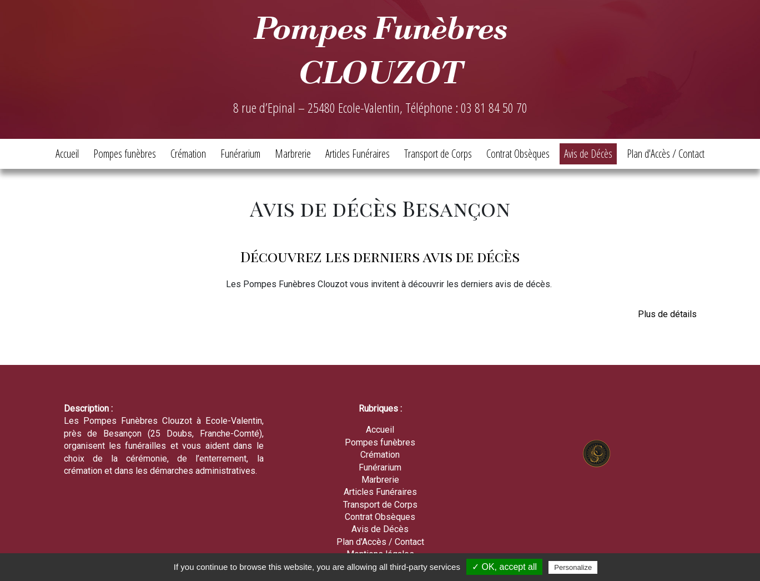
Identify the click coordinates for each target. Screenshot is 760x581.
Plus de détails (667, 314)
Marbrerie (293, 153)
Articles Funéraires (357, 153)
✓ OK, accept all (504, 567)
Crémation (188, 153)
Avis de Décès (588, 153)
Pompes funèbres (124, 153)
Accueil (67, 153)
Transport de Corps (438, 153)
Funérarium (240, 153)
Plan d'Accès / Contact (665, 153)
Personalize (573, 567)
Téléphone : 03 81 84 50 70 (466, 107)
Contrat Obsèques (518, 153)
